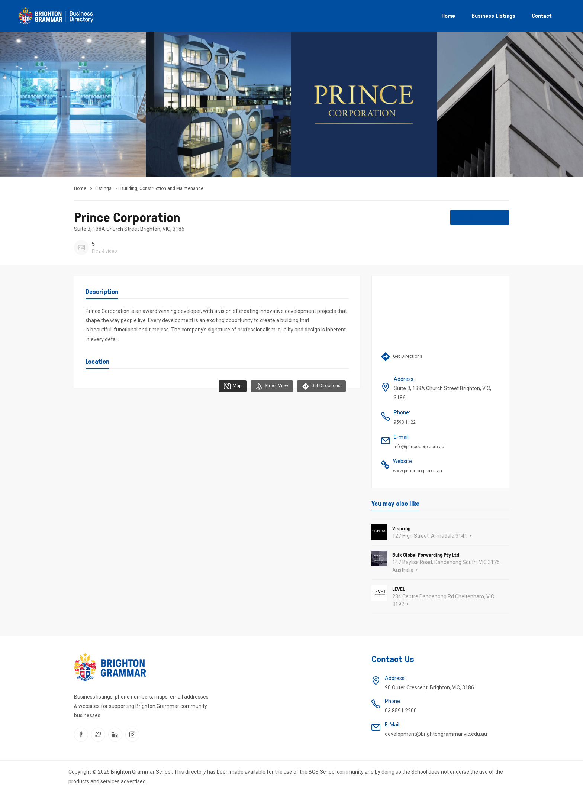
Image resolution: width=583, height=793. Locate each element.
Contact (541, 16)
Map (230, 386)
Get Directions (321, 386)
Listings (103, 188)
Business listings (493, 16)
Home (448, 16)
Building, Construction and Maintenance (161, 188)
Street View (270, 386)
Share (479, 217)
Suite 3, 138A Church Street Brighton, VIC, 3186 (129, 229)
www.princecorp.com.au (417, 470)
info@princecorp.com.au (419, 446)
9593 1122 (405, 422)
